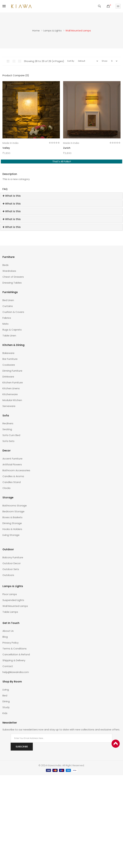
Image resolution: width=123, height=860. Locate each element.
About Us (8, 631)
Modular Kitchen (12, 400)
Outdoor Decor (11, 563)
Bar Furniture (10, 359)
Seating (7, 429)
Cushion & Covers (13, 312)
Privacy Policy (10, 642)
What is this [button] (12, 196)
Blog (5, 636)
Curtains (7, 306)
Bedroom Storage (13, 511)
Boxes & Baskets (12, 517)
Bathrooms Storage (14, 505)
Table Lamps (10, 612)
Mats (5, 323)
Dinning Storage (12, 523)
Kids (4, 713)
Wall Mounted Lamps (78, 30)
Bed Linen (8, 300)
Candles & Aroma (13, 476)
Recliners (7, 423)
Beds (5, 265)
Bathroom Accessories (16, 470)
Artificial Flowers (12, 464)
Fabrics (6, 318)
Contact (7, 666)
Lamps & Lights (52, 30)
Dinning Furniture (12, 370)
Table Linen (9, 335)
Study (6, 707)
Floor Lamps (9, 594)
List (20, 61)
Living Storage (11, 535)
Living (5, 689)
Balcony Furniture (12, 557)
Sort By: (71, 61)
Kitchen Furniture (12, 382)
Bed (4, 695)
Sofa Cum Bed (11, 435)
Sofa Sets (8, 441)
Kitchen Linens (11, 388)
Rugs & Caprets (12, 329)
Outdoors (8, 575)
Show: (105, 61)
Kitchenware (10, 394)
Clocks (6, 488)
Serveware (8, 406)
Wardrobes (9, 271)
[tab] (61, 196)
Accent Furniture (12, 458)
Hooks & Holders (12, 529)
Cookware (8, 365)
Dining (6, 701)
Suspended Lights (13, 600)
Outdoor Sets (10, 569)
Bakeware (8, 353)
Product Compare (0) (15, 75)
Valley (6, 147)
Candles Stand (11, 482)
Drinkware (8, 376)
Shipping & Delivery (13, 660)
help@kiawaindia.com (15, 672)
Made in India (10, 143)
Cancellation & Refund (16, 654)
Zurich (66, 147)
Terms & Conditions (14, 648)
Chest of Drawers (13, 276)
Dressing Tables (12, 282)
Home (36, 30)
